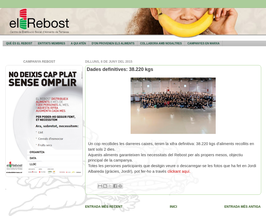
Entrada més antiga (243, 207)
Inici (173, 207)
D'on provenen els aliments (113, 43)
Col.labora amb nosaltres (161, 43)
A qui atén (78, 43)
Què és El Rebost (19, 43)
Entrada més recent (103, 207)
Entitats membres (51, 43)
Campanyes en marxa (204, 43)
